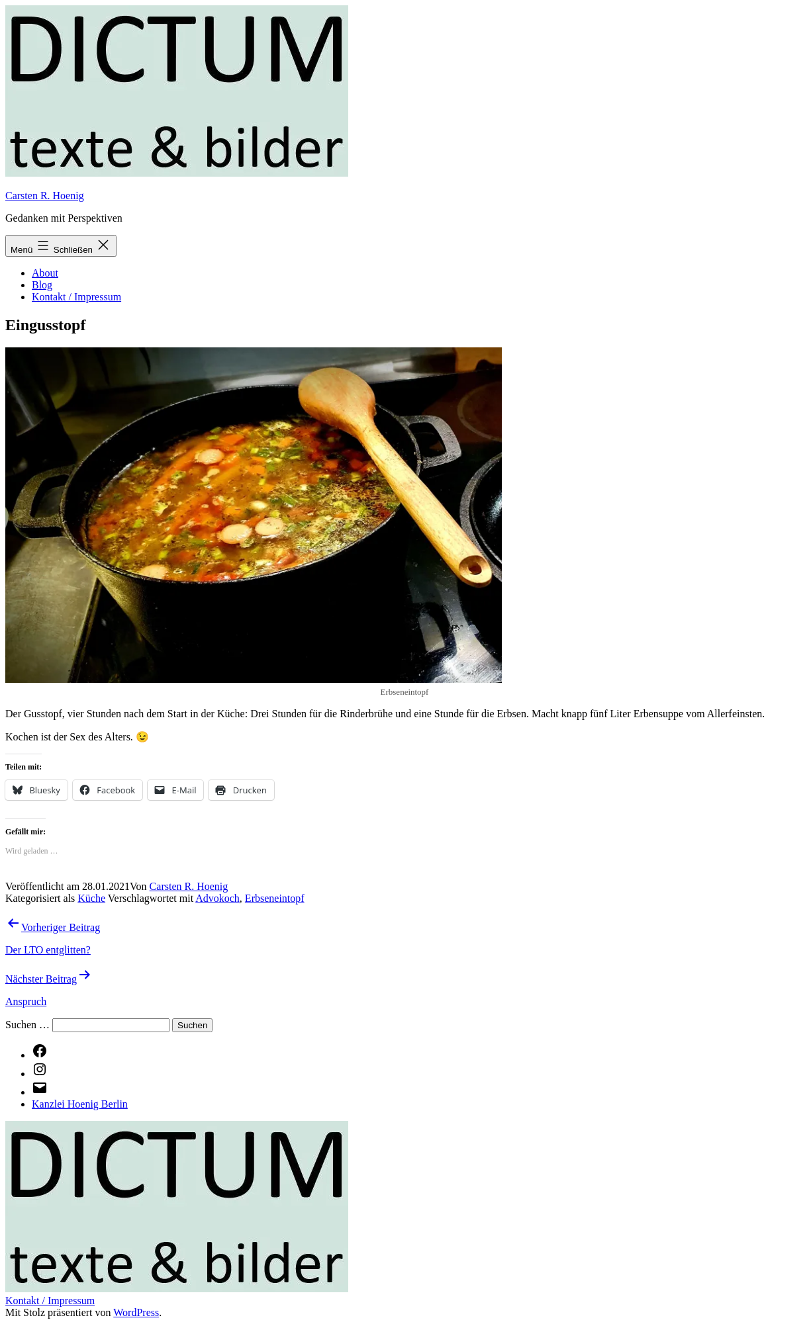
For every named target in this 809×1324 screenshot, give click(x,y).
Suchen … (27, 1024)
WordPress (136, 1312)
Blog (42, 284)
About (45, 273)
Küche (91, 898)
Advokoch (217, 898)
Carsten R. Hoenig (44, 195)
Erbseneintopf (275, 898)
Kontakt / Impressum (76, 296)
